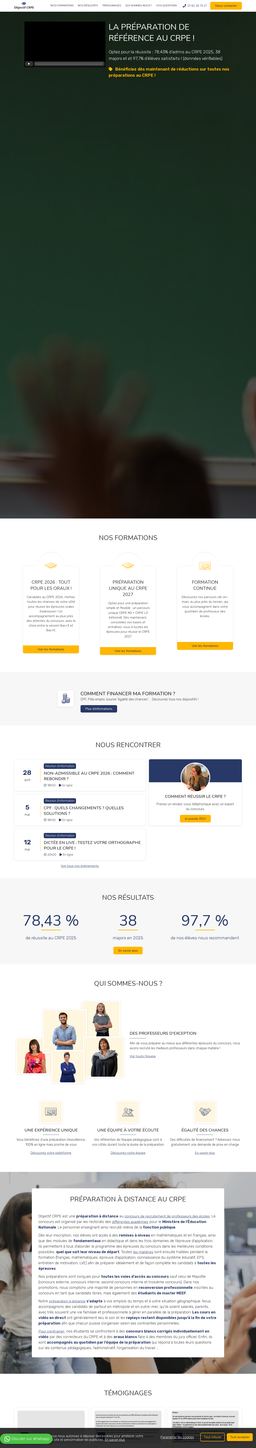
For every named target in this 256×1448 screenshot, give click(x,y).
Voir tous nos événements (80, 873)
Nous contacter (226, 5)
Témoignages (111, 5)
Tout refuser (212, 1437)
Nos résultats (88, 5)
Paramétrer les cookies (177, 1437)
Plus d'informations (99, 715)
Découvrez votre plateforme (51, 1160)
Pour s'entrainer (51, 1338)
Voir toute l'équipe (143, 1063)
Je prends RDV (195, 825)
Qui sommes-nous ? (138, 5)
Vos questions (166, 5)
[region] (128, 1438)
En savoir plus (128, 957)
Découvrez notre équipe (128, 1160)
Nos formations (62, 5)
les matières (143, 1259)
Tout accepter (239, 1437)
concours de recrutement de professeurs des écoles (169, 1223)
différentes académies (135, 1228)
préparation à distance (67, 1308)
